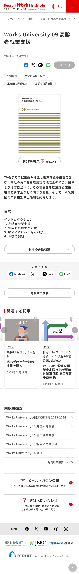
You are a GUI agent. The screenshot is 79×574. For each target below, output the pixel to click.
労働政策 (12, 76)
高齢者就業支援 (44, 83)
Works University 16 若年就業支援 (30, 435)
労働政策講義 (49, 293)
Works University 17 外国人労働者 (30, 426)
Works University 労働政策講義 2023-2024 (36, 417)
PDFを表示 (39, 161)
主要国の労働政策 (17, 83)
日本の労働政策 (49, 249)
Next (75, 330)
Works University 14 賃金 (24, 453)
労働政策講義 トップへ (61, 462)
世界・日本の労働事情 (53, 19)
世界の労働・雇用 (35, 76)
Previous (4, 330)
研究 (30, 19)
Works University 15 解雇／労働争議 (31, 444)
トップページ (12, 19)
